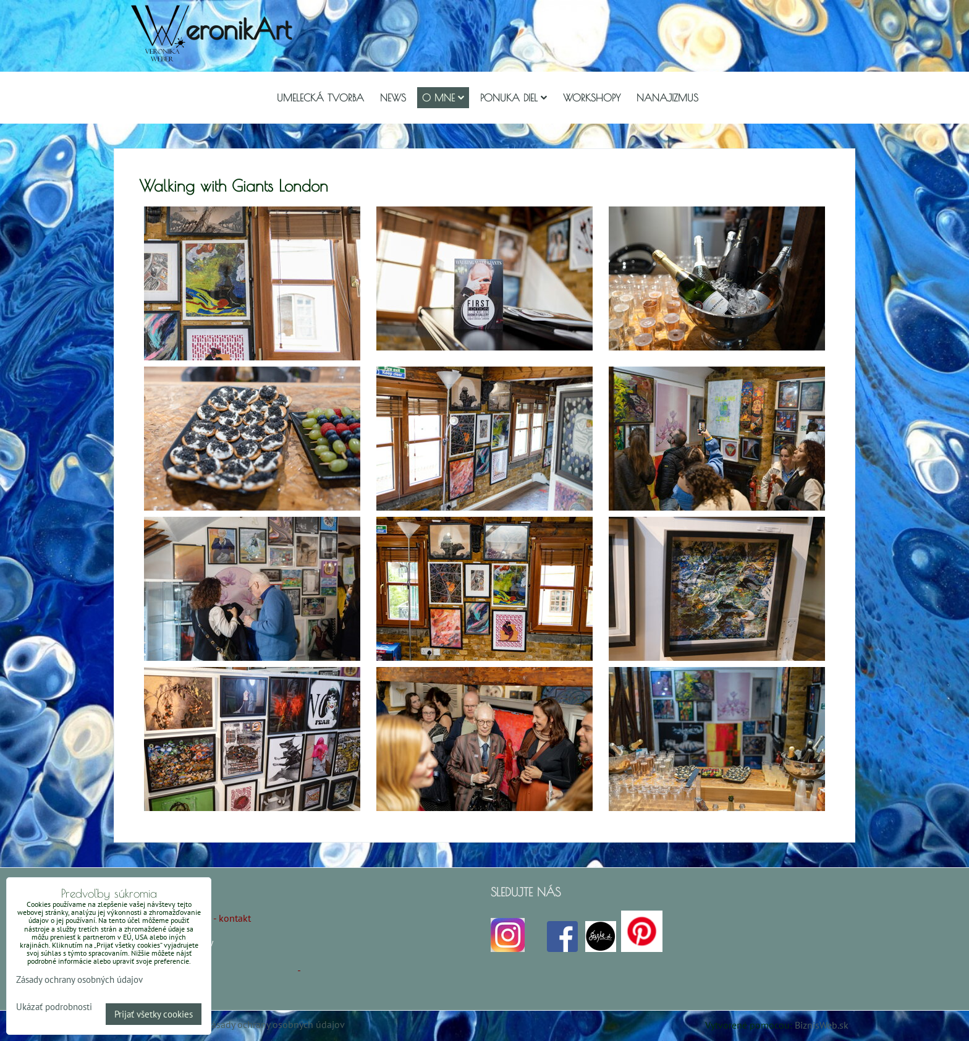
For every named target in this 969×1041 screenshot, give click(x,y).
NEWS (393, 97)
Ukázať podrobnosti (54, 1007)
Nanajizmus (667, 97)
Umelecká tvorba (320, 97)
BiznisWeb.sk (821, 1025)
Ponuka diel (513, 97)
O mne (443, 97)
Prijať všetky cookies (153, 1014)
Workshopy (591, 97)
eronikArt (238, 29)
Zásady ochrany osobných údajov (275, 1024)
